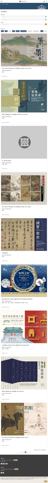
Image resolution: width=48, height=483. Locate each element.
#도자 (10, 31)
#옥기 (14, 31)
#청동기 (17, 31)
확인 (45, 481)
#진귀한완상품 (23, 31)
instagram (3, 463)
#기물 (42, 31)
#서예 (2, 31)
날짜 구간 (2, 14)
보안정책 (32, 479)
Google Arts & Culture (7, 463)
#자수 (46, 31)
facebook (1, 463)
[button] (44, 1)
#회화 (6, 31)
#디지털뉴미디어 (36, 31)
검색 (46, 24)
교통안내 (15, 460)
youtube (5, 463)
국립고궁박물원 (23, 1)
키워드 (2, 22)
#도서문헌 (29, 31)
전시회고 (6, 4)
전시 (3, 4)
